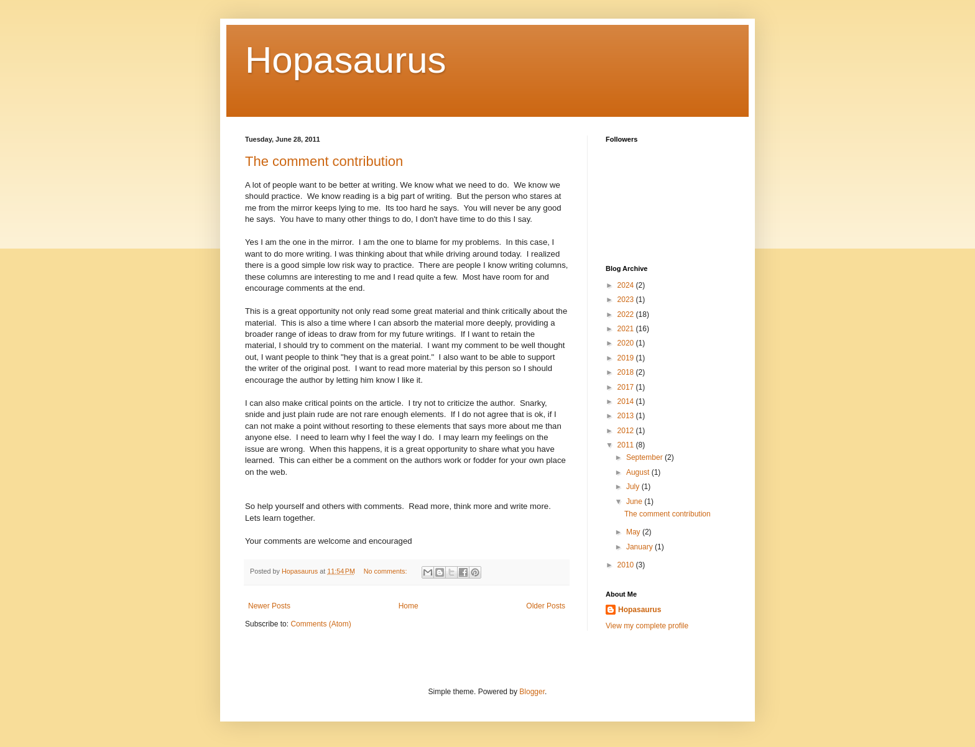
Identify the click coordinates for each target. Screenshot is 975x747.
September (645, 457)
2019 (626, 358)
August (639, 472)
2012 (626, 430)
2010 (626, 565)
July (634, 486)
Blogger (532, 691)
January (640, 547)
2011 (626, 445)
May (634, 532)
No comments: (386, 571)
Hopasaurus (345, 60)
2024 (626, 285)
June (635, 501)
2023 (626, 299)
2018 (626, 372)
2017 (626, 387)
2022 (626, 314)
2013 (626, 415)
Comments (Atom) (320, 624)
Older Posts (545, 606)
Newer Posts (269, 606)
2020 (626, 343)
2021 (626, 328)
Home (408, 606)
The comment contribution (324, 161)
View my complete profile (647, 625)
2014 (626, 401)
